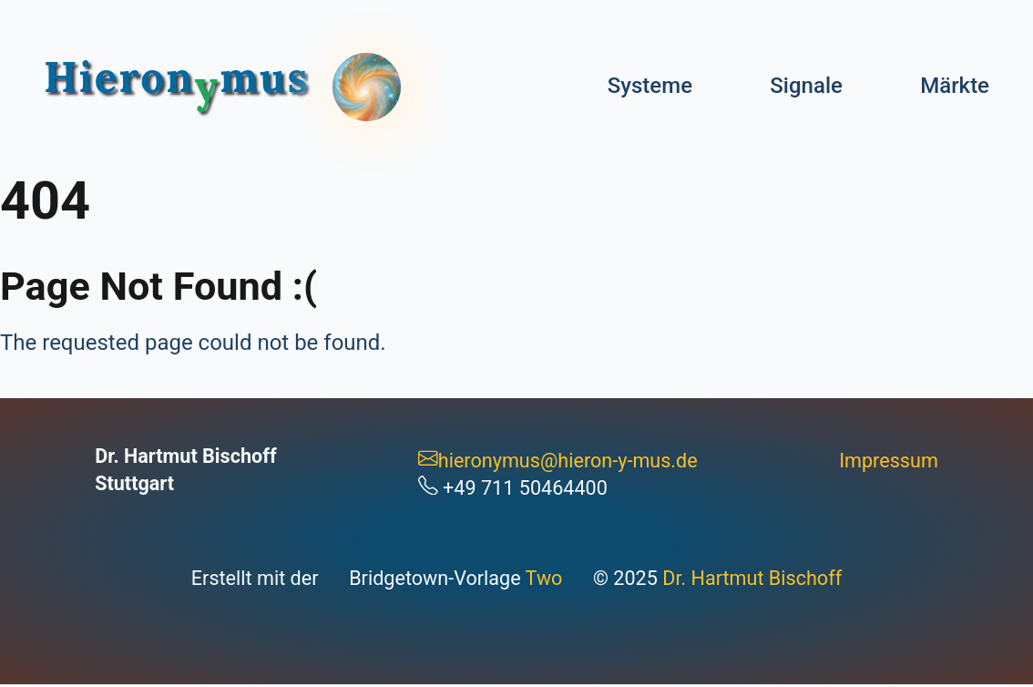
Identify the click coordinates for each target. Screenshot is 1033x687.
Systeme (650, 85)
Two (544, 578)
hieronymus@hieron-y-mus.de (558, 460)
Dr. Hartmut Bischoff (752, 578)
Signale (806, 85)
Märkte (954, 85)
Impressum (888, 460)
